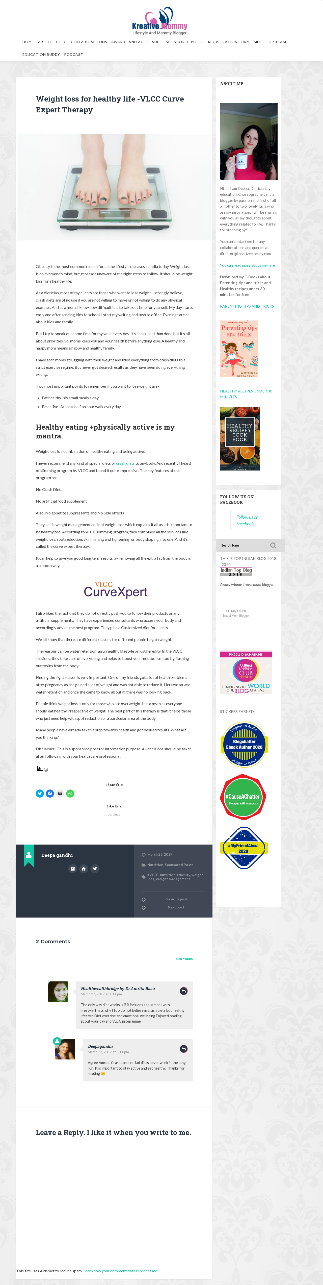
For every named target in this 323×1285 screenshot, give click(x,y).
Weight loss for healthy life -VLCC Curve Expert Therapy (110, 103)
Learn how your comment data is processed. (120, 1270)
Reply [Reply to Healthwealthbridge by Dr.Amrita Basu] (184, 991)
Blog (61, 42)
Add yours (184, 959)
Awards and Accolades (136, 42)
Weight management (173, 879)
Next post (176, 907)
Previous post (176, 899)
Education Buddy (41, 54)
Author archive (72, 868)
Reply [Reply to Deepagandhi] (184, 1049)
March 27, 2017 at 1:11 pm (101, 994)
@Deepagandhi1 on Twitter (94, 868)
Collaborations (89, 42)
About (45, 42)
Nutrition (155, 865)
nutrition (167, 875)
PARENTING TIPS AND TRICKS (247, 306)
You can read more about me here (247, 265)
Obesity (183, 875)
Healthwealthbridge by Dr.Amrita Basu (118, 988)
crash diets (125, 463)
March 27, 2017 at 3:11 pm (108, 1052)
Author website (83, 868)
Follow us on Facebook (237, 499)
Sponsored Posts (185, 42)
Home (28, 42)
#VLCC (152, 875)
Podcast (73, 54)
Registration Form (229, 42)
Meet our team (270, 42)
